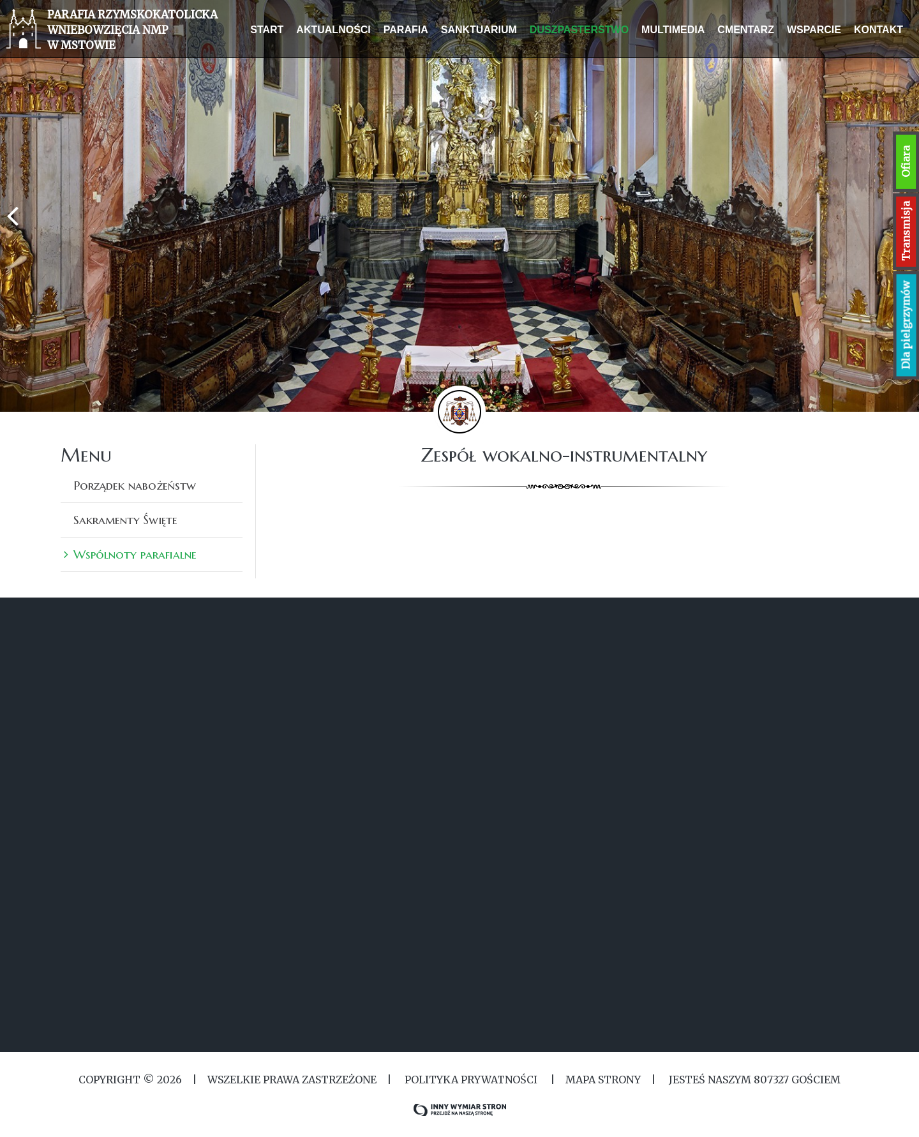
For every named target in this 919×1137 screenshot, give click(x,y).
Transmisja (905, 231)
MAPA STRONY (603, 1079)
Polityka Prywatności (471, 1079)
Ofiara (905, 161)
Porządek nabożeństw (134, 485)
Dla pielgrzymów (906, 325)
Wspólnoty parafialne (135, 554)
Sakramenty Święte (125, 519)
